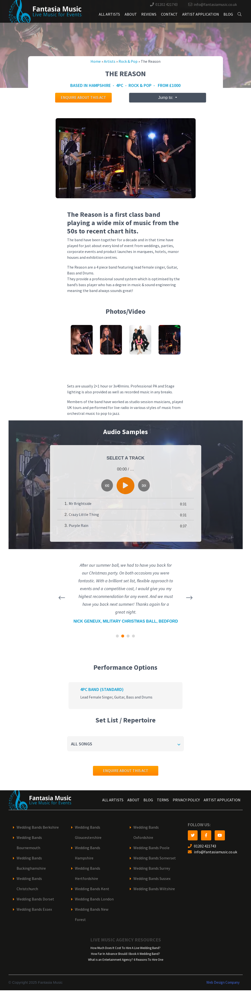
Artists (109, 61)
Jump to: (166, 97)
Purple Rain (78, 525)
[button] (117, 636)
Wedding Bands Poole (151, 847)
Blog (228, 14)
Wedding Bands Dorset (35, 899)
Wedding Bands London (94, 899)
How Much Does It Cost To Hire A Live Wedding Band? (125, 948)
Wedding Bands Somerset (154, 858)
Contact (169, 14)
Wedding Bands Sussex (152, 878)
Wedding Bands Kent (92, 888)
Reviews (148, 14)
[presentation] (62, 597)
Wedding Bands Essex (34, 909)
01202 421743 (166, 4)
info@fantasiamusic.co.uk (215, 4)
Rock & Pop (128, 61)
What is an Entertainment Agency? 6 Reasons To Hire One (125, 960)
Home (95, 61)
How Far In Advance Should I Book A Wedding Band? (125, 954)
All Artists (109, 14)
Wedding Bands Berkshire (38, 827)
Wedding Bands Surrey (151, 868)
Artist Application (200, 14)
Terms (163, 800)
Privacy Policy (186, 800)
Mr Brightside (80, 503)
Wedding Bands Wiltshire (154, 888)
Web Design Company (223, 982)
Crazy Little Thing (84, 514)
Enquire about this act (83, 97)
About (131, 14)
